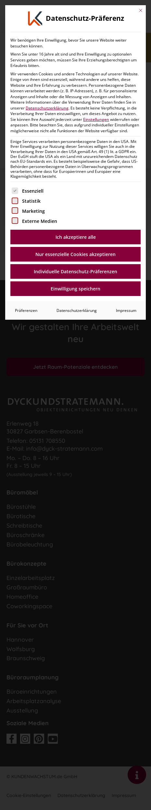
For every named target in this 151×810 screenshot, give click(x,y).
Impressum (126, 186)
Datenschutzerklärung (77, 186)
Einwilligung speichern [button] (75, 164)
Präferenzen (26, 186)
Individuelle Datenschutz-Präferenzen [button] (75, 147)
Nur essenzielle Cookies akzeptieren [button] (75, 130)
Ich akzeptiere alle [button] (76, 112)
